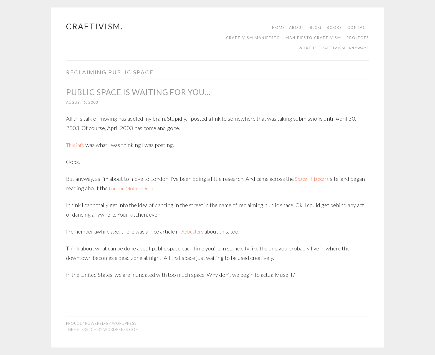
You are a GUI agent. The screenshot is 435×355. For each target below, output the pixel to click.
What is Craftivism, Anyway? (334, 48)
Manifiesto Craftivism (313, 38)
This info (76, 144)
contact (358, 27)
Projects (358, 38)
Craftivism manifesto (253, 38)
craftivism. (94, 26)
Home (278, 27)
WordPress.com (121, 329)
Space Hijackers (313, 178)
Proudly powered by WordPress (101, 323)
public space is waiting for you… (138, 92)
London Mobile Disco (134, 188)
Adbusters (193, 231)
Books (334, 27)
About (297, 27)
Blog (316, 27)
